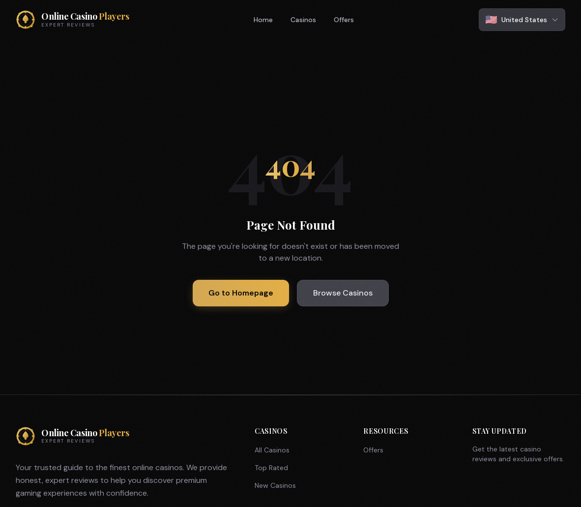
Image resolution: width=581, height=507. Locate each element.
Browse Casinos (343, 293)
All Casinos (272, 450)
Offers (344, 19)
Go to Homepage (240, 293)
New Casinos (275, 485)
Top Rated (271, 467)
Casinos (303, 19)
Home (263, 19)
